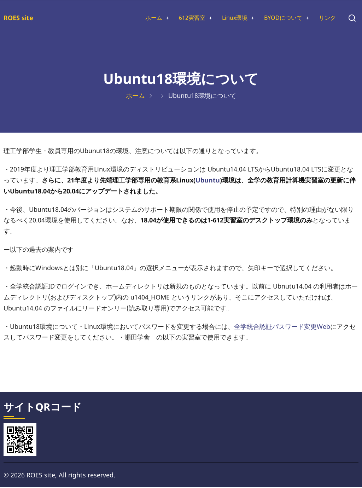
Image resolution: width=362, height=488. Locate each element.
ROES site (18, 18)
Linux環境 (225, 18)
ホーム (137, 18)
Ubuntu (207, 181)
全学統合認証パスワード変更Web (282, 327)
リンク (326, 18)
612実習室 (179, 18)
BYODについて (278, 18)
